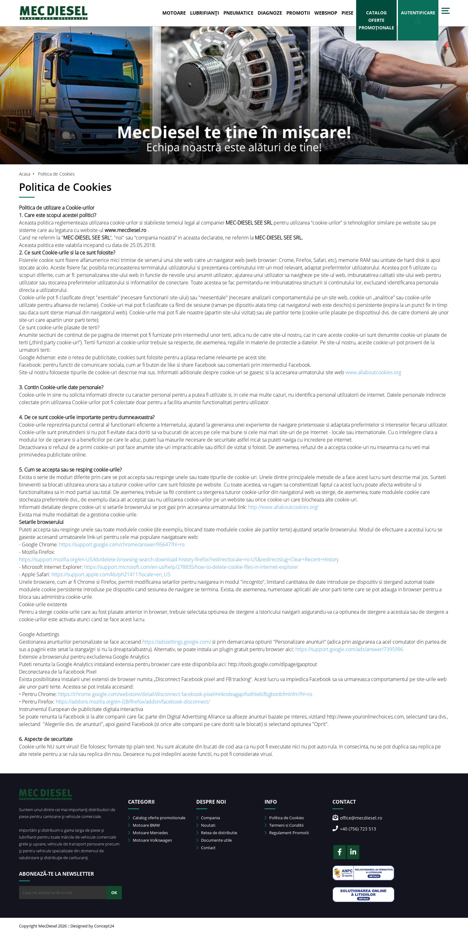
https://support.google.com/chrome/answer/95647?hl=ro (121, 544)
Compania (208, 817)
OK (114, 892)
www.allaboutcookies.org (373, 372)
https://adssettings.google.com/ (176, 641)
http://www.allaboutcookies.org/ (283, 507)
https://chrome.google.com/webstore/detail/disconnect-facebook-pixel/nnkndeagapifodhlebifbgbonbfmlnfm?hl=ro (185, 694)
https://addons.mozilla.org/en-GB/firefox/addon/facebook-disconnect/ (133, 701)
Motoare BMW (144, 825)
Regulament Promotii (287, 832)
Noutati (205, 825)
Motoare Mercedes (148, 832)
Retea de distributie (216, 832)
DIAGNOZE (270, 13)
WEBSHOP (325, 13)
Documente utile (214, 840)
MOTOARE (174, 13)
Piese (347, 13)
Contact (206, 847)
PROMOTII (298, 13)
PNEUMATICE (238, 13)
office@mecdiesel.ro (357, 818)
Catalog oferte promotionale (156, 817)
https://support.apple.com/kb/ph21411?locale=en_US (110, 574)
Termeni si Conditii (284, 825)
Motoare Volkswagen (150, 840)
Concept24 (104, 926)
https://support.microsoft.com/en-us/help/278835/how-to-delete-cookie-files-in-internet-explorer (191, 567)
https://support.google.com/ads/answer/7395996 (349, 649)
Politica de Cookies (284, 817)
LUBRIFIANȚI (204, 13)
